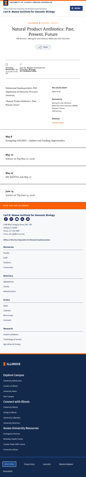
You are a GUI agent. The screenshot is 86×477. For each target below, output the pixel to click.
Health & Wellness (10, 334)
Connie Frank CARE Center (14, 444)
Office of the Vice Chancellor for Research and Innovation (25, 9)
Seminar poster (58, 123)
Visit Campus (8, 396)
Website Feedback (66, 464)
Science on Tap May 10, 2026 (20, 158)
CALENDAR (33, 23)
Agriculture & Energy (11, 344)
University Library (10, 449)
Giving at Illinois (10, 412)
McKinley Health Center (13, 439)
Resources (8, 247)
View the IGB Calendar (15, 206)
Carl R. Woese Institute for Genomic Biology (29, 12)
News (5, 305)
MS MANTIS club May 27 (18, 177)
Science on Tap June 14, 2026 (20, 195)
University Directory (11, 423)
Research (8, 328)
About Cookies (9, 464)
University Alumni (10, 407)
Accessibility (8, 471)
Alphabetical (8, 281)
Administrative (9, 291)
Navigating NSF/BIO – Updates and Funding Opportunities (35, 140)
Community (8, 267)
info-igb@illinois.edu (17, 234)
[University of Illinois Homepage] (11, 364)
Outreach (7, 320)
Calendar (7, 310)
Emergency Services (11, 433)
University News (10, 391)
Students (7, 262)
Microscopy (8, 315)
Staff (5, 257)
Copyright (47, 464)
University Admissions (12, 380)
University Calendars (11, 417)
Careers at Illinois (10, 386)
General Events (49, 23)
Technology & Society (12, 339)
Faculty (6, 253)
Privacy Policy (29, 464)
